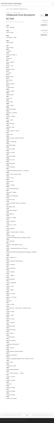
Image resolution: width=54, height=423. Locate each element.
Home (7, 9)
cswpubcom (9, 21)
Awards (11, 9)
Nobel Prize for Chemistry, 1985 (22, 237)
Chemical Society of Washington (10, 420)
